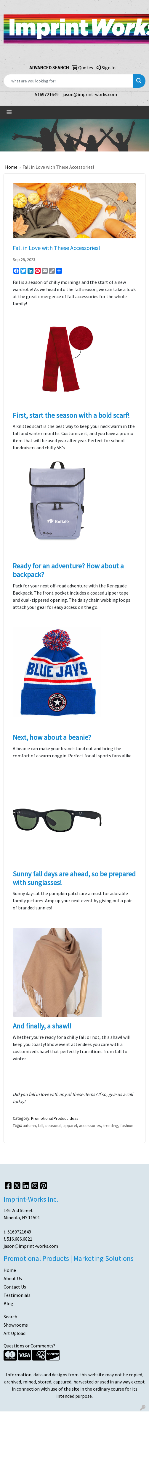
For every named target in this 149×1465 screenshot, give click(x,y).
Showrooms (16, 1325)
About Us (13, 1278)
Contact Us (15, 1287)
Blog (8, 1303)
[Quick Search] (68, 81)
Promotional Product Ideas (54, 1118)
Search (10, 1316)
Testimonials (17, 1295)
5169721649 (47, 94)
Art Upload (14, 1333)
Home (11, 167)
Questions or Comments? (29, 1346)
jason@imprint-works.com (90, 94)
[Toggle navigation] (9, 112)
